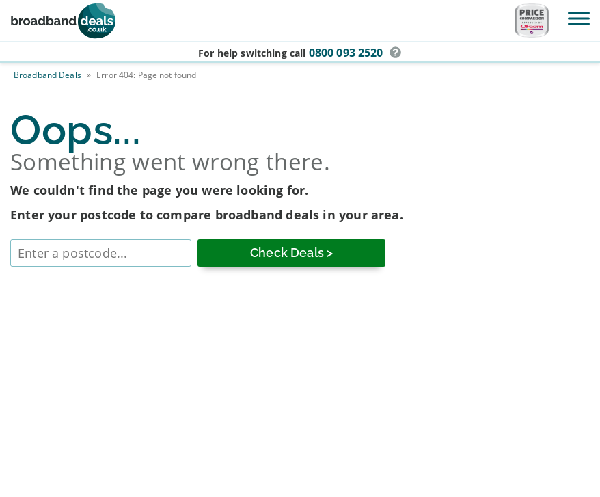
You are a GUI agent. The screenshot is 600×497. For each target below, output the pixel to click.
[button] (396, 52)
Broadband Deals (47, 75)
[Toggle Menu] (578, 18)
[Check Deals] (291, 253)
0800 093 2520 (346, 52)
